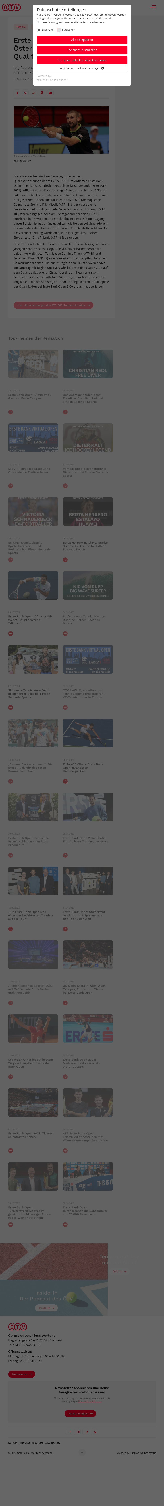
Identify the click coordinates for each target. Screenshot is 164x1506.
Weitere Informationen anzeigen (82, 68)
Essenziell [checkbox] (48, 29)
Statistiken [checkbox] (68, 29)
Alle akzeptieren (82, 40)
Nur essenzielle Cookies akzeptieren (82, 60)
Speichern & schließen (82, 50)
